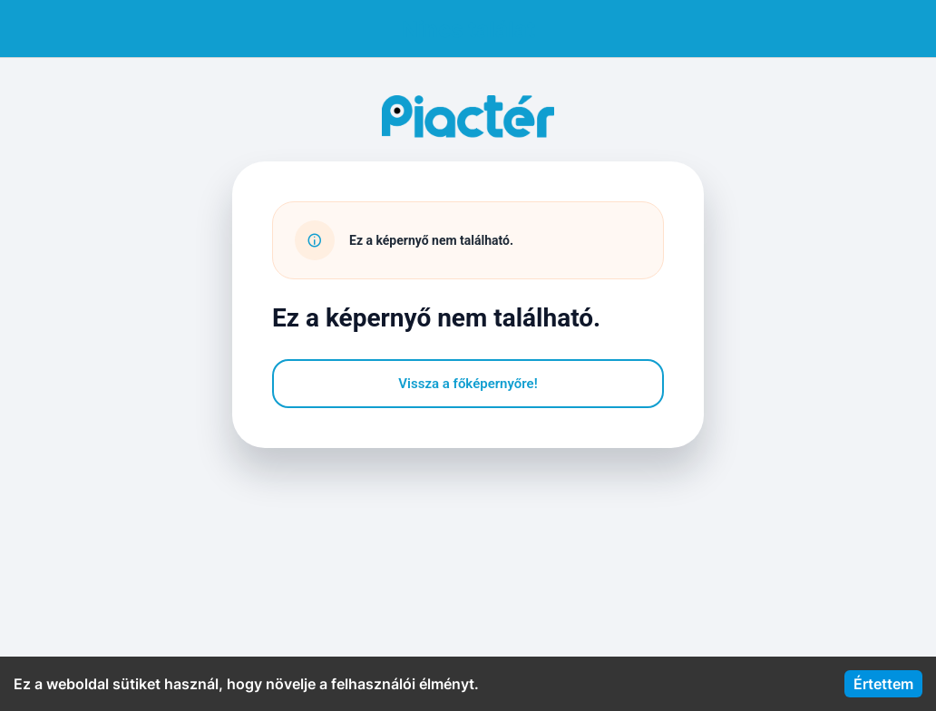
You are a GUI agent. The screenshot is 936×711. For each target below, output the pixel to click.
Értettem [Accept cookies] (883, 684)
